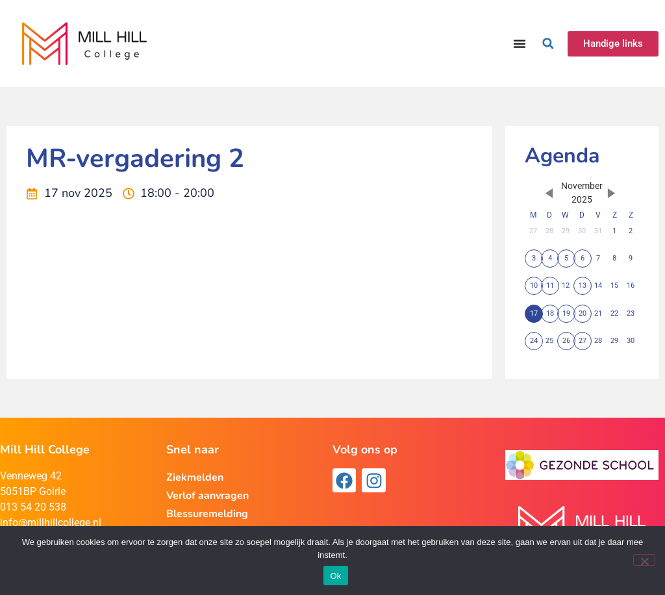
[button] (548, 43)
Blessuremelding (207, 514)
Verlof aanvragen (207, 495)
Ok (335, 576)
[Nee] (644, 560)
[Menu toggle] (519, 43)
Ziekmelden (194, 477)
